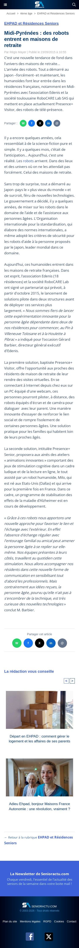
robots (28, 160)
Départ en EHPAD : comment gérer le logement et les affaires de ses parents (39, 738)
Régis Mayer (18, 52)
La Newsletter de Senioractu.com (39, 873)
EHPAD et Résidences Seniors (56, 13)
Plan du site (10, 921)
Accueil (11, 13)
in (48, 123)
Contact (71, 921)
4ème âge (26, 13)
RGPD (47, 921)
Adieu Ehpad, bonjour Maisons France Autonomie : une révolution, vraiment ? (39, 806)
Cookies (59, 921)
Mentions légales (30, 921)
